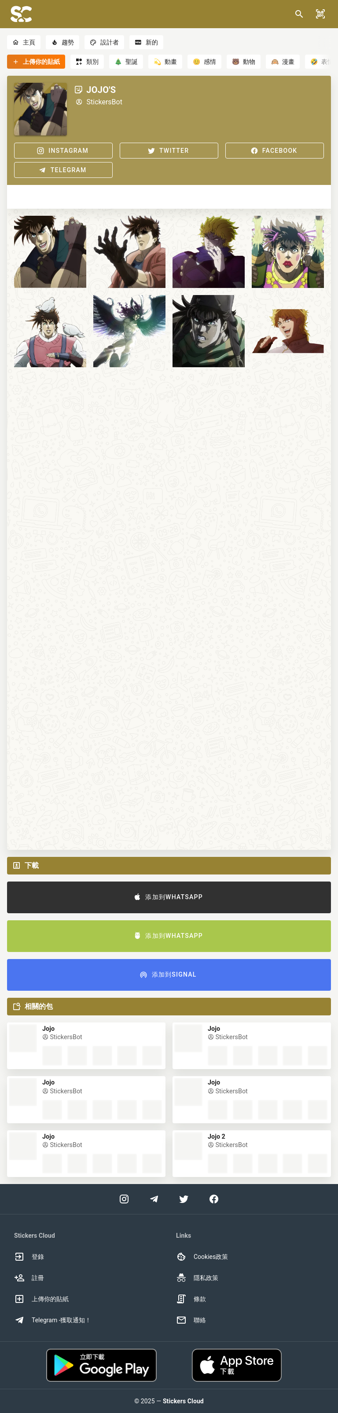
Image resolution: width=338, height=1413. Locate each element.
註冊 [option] (29, 1278)
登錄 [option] (29, 1256)
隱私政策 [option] (197, 1278)
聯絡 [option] (191, 1320)
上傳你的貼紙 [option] (41, 1299)
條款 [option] (191, 1299)
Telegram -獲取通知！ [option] (53, 1320)
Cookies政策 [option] (202, 1256)
